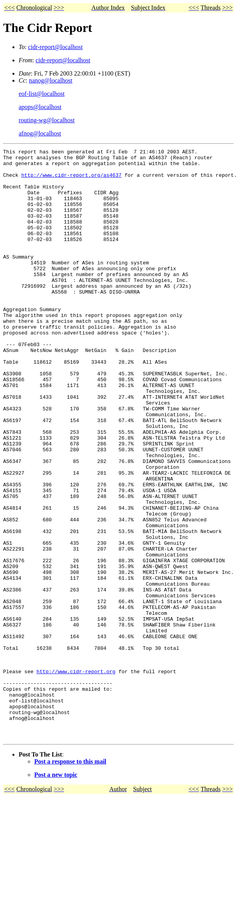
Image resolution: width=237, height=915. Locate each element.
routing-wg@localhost (47, 120)
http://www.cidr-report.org (76, 776)
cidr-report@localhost (55, 47)
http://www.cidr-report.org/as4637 (71, 180)
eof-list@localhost (42, 93)
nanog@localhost (50, 80)
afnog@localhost (40, 133)
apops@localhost (40, 107)
